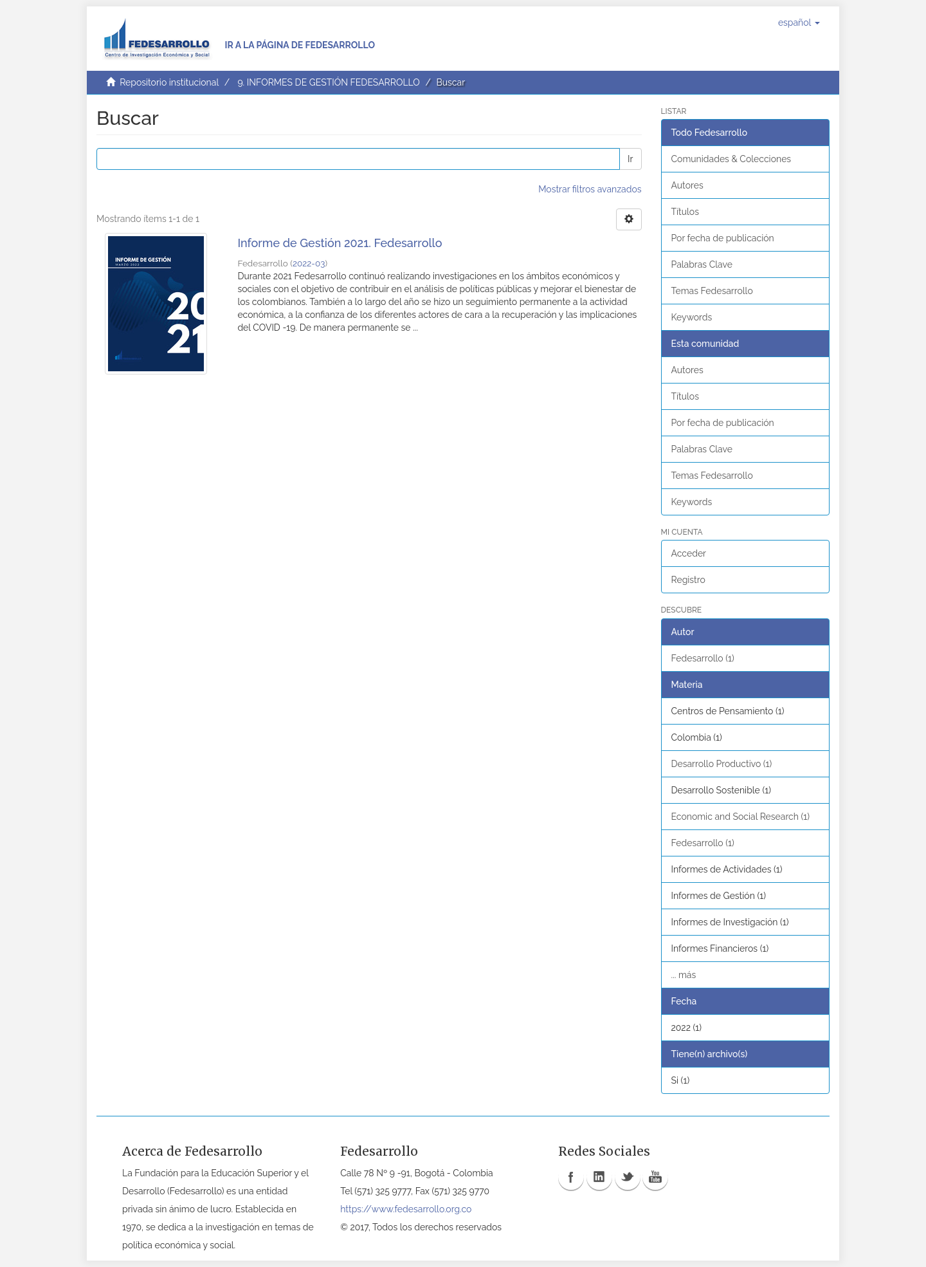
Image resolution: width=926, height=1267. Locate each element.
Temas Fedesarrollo (712, 291)
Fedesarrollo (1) (702, 658)
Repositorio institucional (169, 82)
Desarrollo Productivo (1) (721, 764)
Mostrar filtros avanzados (589, 189)
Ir (630, 159)
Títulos (685, 212)
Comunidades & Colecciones (731, 159)
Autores (687, 185)
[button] (799, 22)
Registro (688, 580)
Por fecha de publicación (722, 238)
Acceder (689, 553)
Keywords (692, 317)
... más (683, 975)
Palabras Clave (701, 264)
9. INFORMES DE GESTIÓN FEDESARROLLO (328, 82)
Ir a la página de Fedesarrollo (299, 45)
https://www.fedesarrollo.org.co (405, 1209)
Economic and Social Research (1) (740, 816)
